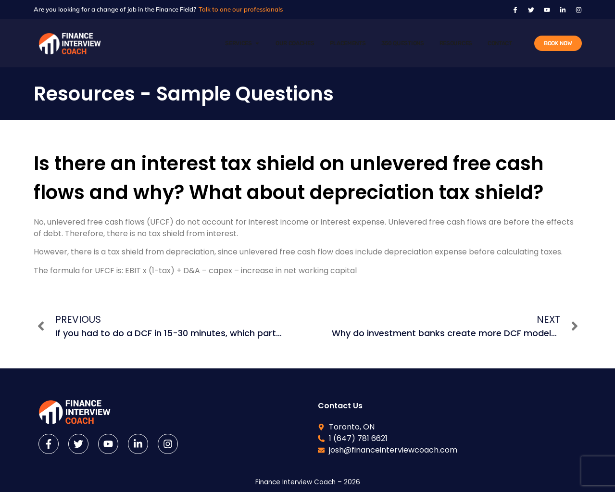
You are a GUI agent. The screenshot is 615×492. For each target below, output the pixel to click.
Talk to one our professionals (241, 9)
